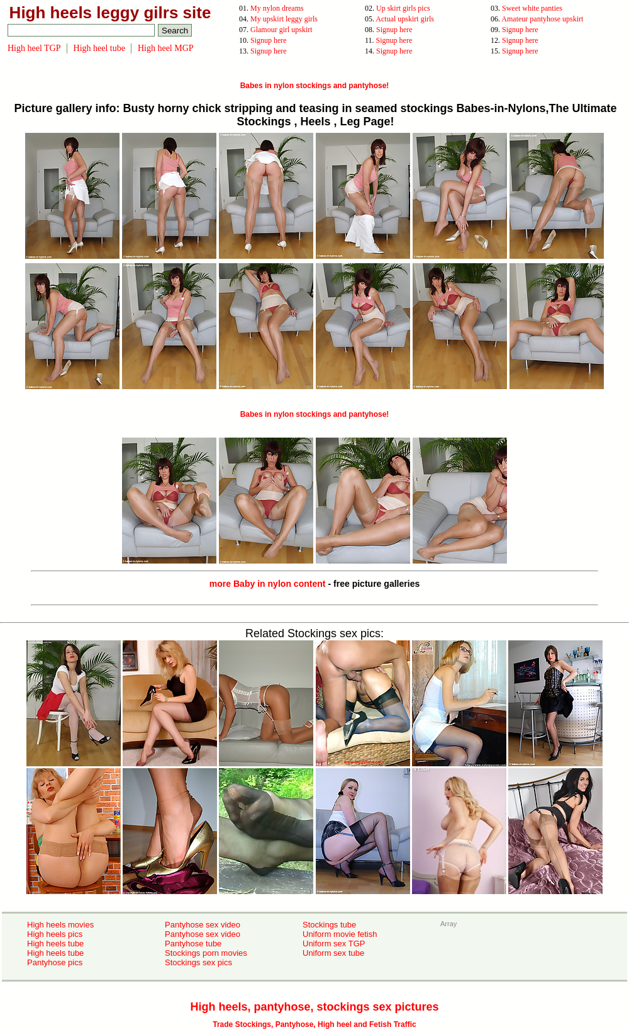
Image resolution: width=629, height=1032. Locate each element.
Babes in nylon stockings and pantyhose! (314, 85)
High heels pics (54, 934)
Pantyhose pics (54, 962)
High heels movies (60, 924)
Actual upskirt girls (405, 18)
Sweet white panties (532, 8)
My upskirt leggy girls (284, 18)
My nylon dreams (277, 8)
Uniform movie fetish (340, 934)
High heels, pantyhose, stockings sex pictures (314, 1007)
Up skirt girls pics (403, 8)
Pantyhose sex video (202, 924)
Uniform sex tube (333, 953)
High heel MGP (166, 48)
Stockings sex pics (198, 962)
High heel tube (99, 48)
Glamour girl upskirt (281, 29)
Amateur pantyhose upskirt (542, 18)
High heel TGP (34, 48)
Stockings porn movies (206, 953)
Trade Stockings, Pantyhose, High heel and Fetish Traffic (314, 1024)
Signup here (394, 29)
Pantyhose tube (193, 943)
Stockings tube (329, 924)
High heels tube (55, 943)
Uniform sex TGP (334, 943)
